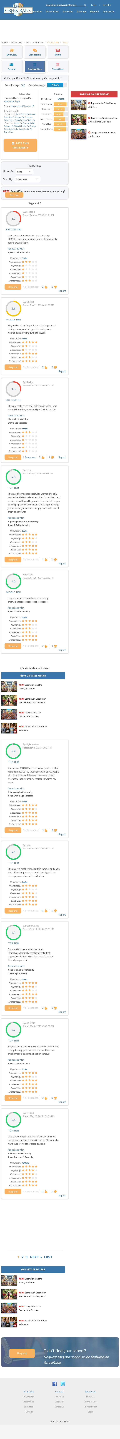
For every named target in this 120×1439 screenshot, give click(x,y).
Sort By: (8, 179)
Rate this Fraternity (20, 145)
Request (94, 11)
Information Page (12, 101)
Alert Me (14, 195)
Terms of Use (90, 1401)
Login (93, 5)
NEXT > (36, 1257)
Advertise (59, 1396)
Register (107, 5)
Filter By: (8, 171)
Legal (90, 1411)
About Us (90, 1396)
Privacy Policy (90, 1406)
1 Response (29, 457)
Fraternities (52, 11)
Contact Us (109, 11)
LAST (48, 1257)
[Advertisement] (34, 1224)
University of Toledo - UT (22, 106)
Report (62, 291)
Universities (35, 11)
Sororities (67, 11)
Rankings (81, 11)
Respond (13, 287)
